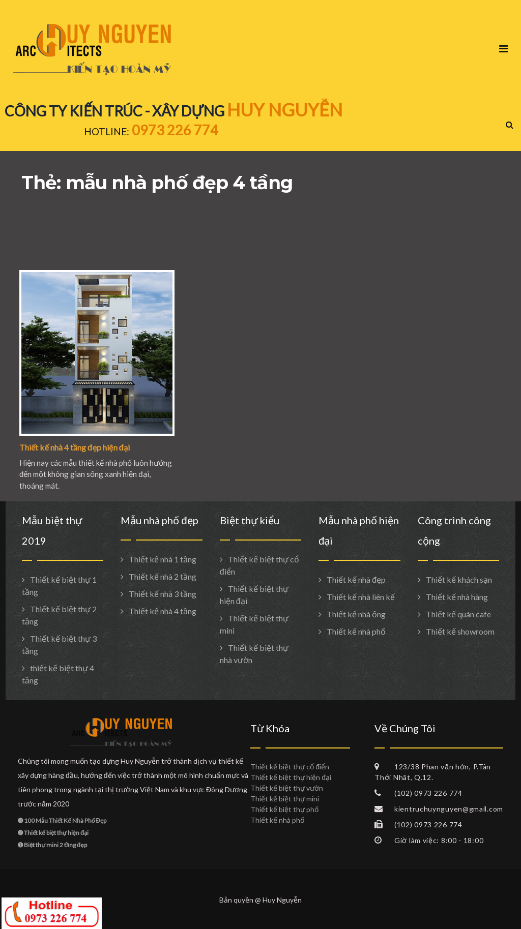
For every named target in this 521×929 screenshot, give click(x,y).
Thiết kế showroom (460, 631)
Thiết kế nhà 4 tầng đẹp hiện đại (74, 447)
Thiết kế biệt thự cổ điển (289, 766)
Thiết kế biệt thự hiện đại (290, 777)
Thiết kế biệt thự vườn (286, 788)
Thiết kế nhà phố (356, 631)
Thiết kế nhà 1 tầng (162, 559)
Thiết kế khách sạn (459, 579)
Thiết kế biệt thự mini (284, 798)
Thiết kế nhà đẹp (356, 579)
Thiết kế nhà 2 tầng (162, 576)
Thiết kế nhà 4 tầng (162, 611)
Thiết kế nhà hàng (457, 597)
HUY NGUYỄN (284, 109)
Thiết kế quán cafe (458, 614)
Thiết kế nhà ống (356, 614)
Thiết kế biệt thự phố (284, 809)
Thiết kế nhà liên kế (361, 597)
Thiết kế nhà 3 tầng (162, 593)
